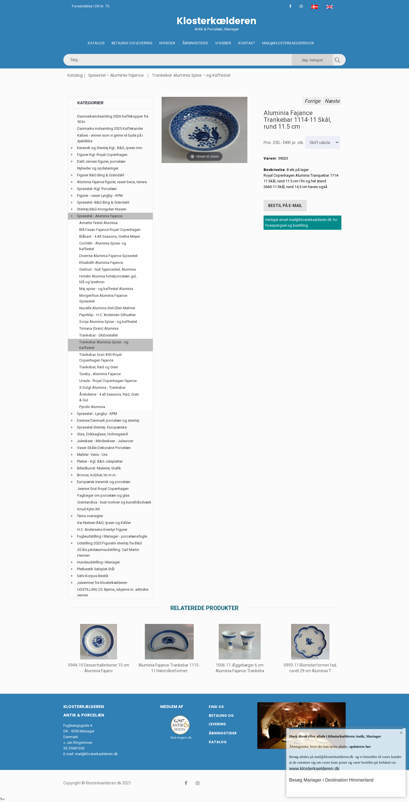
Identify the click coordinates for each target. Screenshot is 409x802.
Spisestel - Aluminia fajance (116, 75)
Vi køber (223, 43)
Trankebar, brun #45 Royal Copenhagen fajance (100, 357)
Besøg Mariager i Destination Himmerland (331, 780)
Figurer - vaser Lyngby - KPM (100, 195)
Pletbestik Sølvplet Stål (95, 569)
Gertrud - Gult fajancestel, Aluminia (107, 269)
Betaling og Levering (132, 43)
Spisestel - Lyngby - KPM (97, 414)
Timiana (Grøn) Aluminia (98, 328)
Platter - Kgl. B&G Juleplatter (100, 461)
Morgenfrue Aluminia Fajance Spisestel (103, 298)
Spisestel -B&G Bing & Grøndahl (103, 202)
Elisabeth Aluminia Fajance (101, 262)
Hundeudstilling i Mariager (98, 562)
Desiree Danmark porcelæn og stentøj (108, 420)
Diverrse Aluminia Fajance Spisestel (108, 256)
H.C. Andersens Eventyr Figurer (102, 529)
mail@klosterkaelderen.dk (96, 754)
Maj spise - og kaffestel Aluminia (106, 289)
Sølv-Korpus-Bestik (92, 576)
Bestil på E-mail (285, 205)
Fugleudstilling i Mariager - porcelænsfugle (112, 536)
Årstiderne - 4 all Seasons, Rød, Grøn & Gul (109, 397)
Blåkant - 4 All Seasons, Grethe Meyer (109, 236)
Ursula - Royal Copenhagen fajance (108, 381)
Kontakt (246, 43)
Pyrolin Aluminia (92, 407)
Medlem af (171, 706)
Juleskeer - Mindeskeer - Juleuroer (105, 441)
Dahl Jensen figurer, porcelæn (101, 161)
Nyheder (167, 43)
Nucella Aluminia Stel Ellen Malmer (107, 308)
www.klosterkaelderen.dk (314, 768)
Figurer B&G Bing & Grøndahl (100, 175)
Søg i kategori (312, 60)
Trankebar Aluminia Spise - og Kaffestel (191, 75)
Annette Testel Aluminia (98, 223)
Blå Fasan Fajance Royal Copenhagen (110, 229)
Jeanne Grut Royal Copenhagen (103, 488)
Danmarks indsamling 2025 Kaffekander (110, 128)
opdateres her (360, 746)
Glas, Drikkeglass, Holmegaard (102, 434)
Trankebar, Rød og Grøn (98, 367)
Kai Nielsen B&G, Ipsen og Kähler (104, 523)
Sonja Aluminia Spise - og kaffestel (108, 321)
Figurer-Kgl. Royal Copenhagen (102, 155)
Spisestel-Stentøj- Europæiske (102, 427)
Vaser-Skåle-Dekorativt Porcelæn (104, 448)
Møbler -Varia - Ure (92, 454)
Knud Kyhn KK (88, 509)
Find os (216, 706)
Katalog (96, 43)
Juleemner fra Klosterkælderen (102, 582)
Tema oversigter (90, 516)
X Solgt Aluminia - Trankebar (102, 387)
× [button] (401, 733)
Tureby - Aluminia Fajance (100, 374)
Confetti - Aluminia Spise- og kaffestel (102, 246)
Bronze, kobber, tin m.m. (96, 475)
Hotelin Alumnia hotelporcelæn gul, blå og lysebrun (108, 279)
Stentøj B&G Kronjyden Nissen (101, 209)
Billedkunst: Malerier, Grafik (99, 468)
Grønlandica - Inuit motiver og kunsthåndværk (114, 502)
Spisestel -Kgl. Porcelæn (97, 189)
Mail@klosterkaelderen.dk (288, 43)
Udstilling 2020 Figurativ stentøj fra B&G (109, 543)
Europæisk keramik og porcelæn (103, 482)
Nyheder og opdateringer (97, 168)
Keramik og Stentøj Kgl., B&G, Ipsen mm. (110, 148)
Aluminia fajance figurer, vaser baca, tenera (112, 182)
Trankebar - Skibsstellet (98, 335)
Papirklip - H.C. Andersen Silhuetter (107, 315)
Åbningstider (195, 43)
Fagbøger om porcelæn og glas (103, 495)
